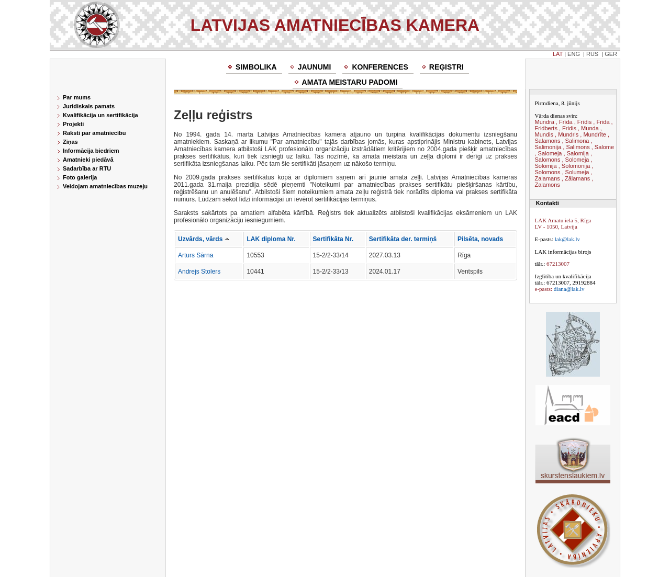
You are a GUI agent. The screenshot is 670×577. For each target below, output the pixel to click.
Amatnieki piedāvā (88, 159)
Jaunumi (314, 67)
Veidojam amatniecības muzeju (105, 186)
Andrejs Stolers (199, 271)
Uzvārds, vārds (203, 239)
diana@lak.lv (569, 289)
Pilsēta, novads (480, 239)
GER (611, 54)
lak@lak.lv (567, 239)
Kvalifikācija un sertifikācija (100, 115)
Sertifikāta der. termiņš (403, 239)
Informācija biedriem (91, 151)
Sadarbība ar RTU (87, 168)
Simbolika (256, 67)
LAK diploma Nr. (271, 239)
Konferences (380, 67)
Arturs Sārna (195, 255)
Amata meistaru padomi (350, 82)
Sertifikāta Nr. (333, 239)
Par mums (77, 97)
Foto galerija (80, 177)
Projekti (73, 124)
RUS (592, 54)
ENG (573, 54)
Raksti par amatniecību (94, 133)
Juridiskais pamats (89, 106)
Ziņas (70, 142)
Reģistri (446, 67)
